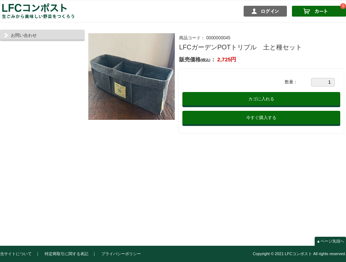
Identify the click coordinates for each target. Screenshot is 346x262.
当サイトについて (16, 254)
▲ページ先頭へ (330, 241)
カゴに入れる (261, 98)
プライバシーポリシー (121, 254)
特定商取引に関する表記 (66, 254)
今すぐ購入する (261, 117)
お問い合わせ (24, 35)
